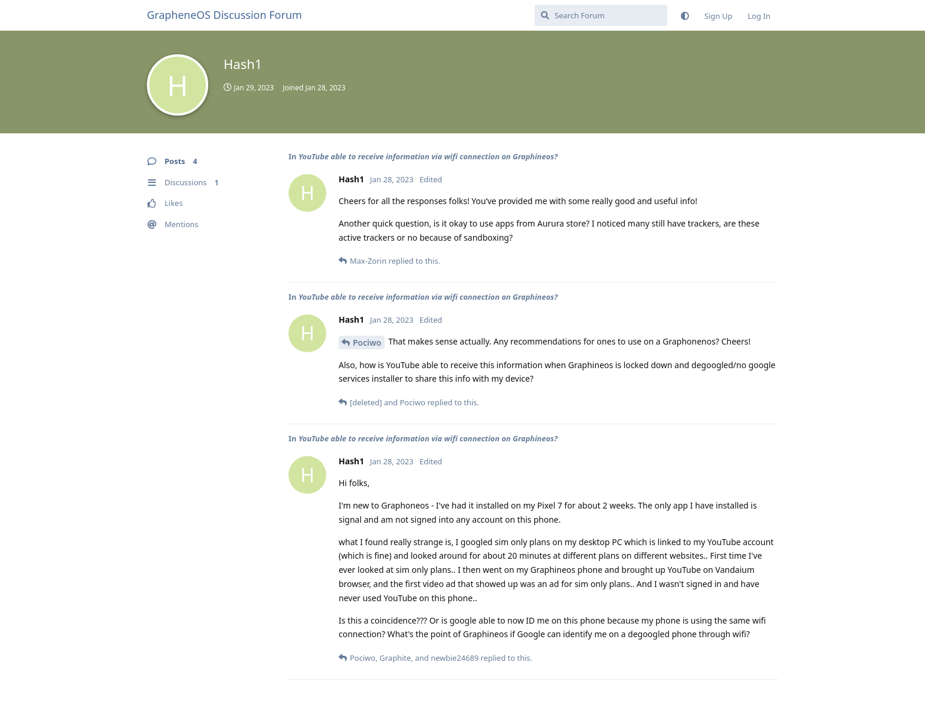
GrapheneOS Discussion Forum (224, 15)
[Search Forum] (600, 15)
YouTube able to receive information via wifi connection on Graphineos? (428, 156)
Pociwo (367, 342)
